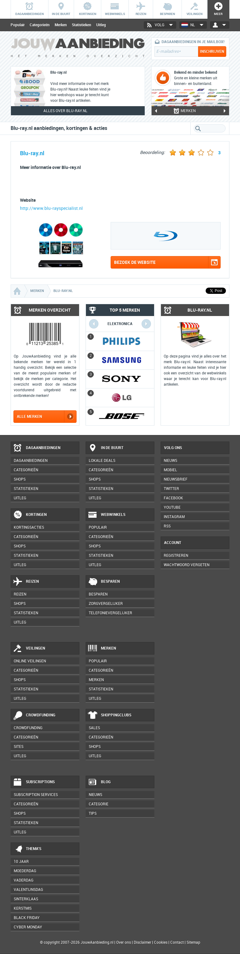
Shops (20, 479)
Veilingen (29, 649)
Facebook (173, 498)
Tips (93, 813)
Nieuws (95, 795)
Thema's (27, 849)
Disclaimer (142, 942)
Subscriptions (34, 782)
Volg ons (173, 448)
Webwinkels (106, 515)
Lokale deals (102, 460)
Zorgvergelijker (106, 603)
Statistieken (81, 25)
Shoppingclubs (109, 715)
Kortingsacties (29, 527)
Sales (94, 728)
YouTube (172, 507)
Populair (18, 25)
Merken (61, 25)
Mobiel (170, 470)
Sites (18, 746)
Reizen (26, 582)
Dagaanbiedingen (36, 448)
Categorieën (40, 25)
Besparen (104, 582)
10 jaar (21, 861)
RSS (167, 526)
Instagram (174, 517)
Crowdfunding (34, 715)
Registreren (176, 555)
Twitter (171, 489)
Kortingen (30, 515)
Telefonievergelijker (110, 613)
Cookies (160, 942)
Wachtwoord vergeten (186, 565)
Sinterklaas (26, 899)
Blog (99, 782)
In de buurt (105, 448)
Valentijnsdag (28, 889)
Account (172, 543)
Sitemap (193, 942)
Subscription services (36, 795)
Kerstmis (23, 908)
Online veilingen (30, 661)
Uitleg (101, 25)
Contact (177, 942)
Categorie (98, 804)
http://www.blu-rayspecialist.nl (51, 208)
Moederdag (25, 871)
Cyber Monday (28, 927)
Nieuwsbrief (176, 479)
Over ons (123, 942)
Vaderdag (23, 880)
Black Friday (27, 918)
